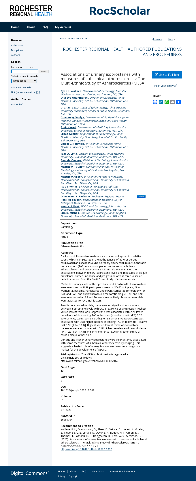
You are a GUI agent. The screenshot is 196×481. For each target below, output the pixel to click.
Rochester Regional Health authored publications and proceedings (122, 51)
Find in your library (164, 85)
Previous (157, 39)
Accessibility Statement (122, 471)
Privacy (61, 476)
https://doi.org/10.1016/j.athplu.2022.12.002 (86, 449)
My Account (98, 471)
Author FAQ (17, 104)
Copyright (73, 476)
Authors (15, 55)
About (73, 471)
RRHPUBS (74, 38)
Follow (141, 196)
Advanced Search (21, 87)
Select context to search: (24, 76)
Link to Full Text (167, 74)
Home (63, 38)
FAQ (84, 471)
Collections (17, 45)
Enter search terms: (22, 67)
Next (170, 39)
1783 (84, 38)
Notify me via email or (25, 92)
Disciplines (17, 50)
